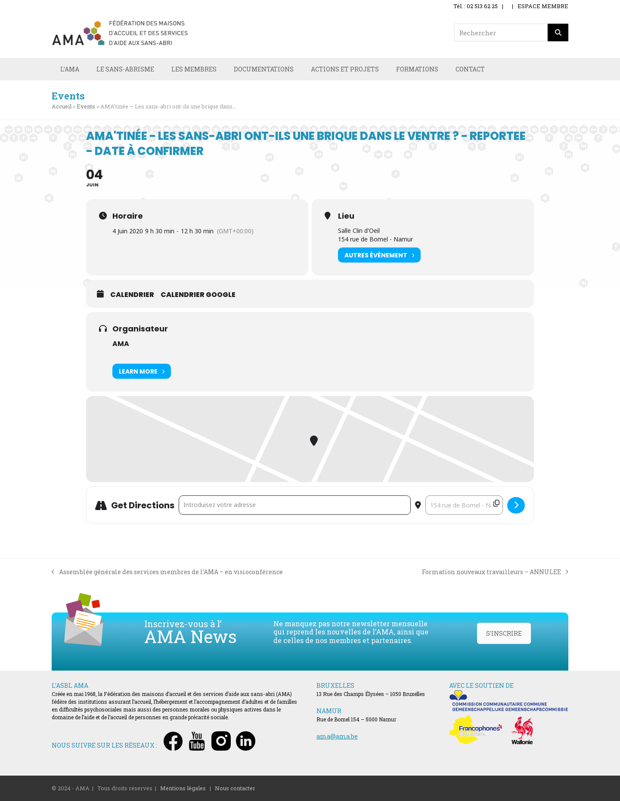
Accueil (61, 106)
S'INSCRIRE (504, 633)
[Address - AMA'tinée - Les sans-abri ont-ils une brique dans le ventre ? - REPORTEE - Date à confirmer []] (295, 505)
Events (86, 106)
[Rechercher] (558, 32)
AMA (120, 344)
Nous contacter (235, 788)
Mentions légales (183, 788)
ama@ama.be (337, 736)
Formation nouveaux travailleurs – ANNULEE (495, 572)
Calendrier (132, 295)
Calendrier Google (198, 295)
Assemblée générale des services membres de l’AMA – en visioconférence (167, 572)
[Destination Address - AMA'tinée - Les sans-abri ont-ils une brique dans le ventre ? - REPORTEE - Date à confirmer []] (464, 505)
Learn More (141, 371)
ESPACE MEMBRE (543, 6)
